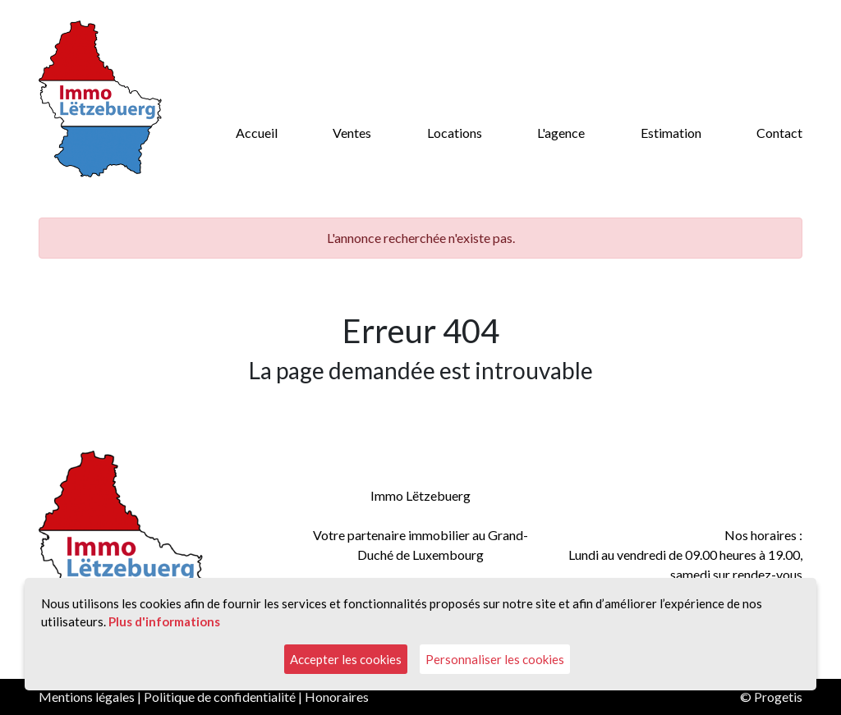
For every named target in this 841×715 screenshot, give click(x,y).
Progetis (778, 696)
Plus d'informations (164, 621)
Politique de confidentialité (220, 696)
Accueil (257, 132)
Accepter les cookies (346, 659)
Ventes (352, 132)
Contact (779, 132)
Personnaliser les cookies (494, 659)
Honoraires (337, 696)
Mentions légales (87, 696)
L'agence (561, 132)
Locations (454, 132)
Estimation (671, 132)
